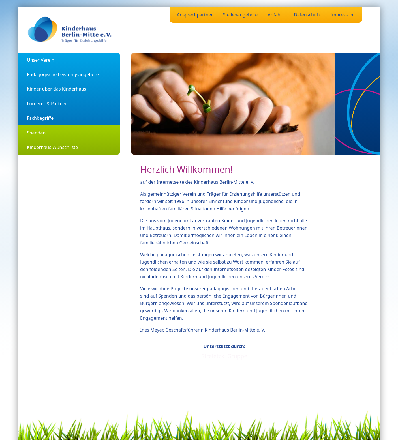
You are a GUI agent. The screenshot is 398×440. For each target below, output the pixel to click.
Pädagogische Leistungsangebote (63, 74)
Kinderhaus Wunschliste (52, 147)
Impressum (342, 15)
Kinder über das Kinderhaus (56, 89)
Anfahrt (276, 15)
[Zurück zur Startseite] (70, 30)
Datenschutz (307, 15)
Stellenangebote (240, 15)
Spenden (36, 133)
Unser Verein (40, 60)
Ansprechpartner (195, 15)
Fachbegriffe (40, 118)
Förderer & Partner (47, 104)
